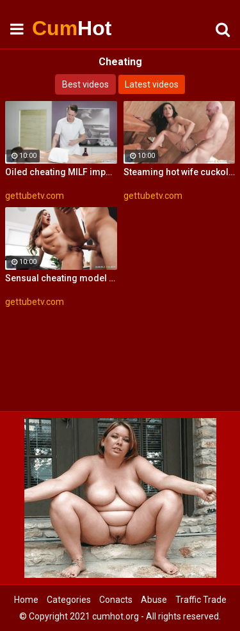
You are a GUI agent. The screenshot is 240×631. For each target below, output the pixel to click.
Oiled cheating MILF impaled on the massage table (61, 172)
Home (26, 600)
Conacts (115, 600)
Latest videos (152, 84)
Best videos (85, 84)
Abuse (154, 600)
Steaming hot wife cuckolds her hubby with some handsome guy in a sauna (180, 172)
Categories (69, 600)
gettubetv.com (34, 196)
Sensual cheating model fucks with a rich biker (61, 278)
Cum (64, 28)
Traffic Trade (201, 600)
